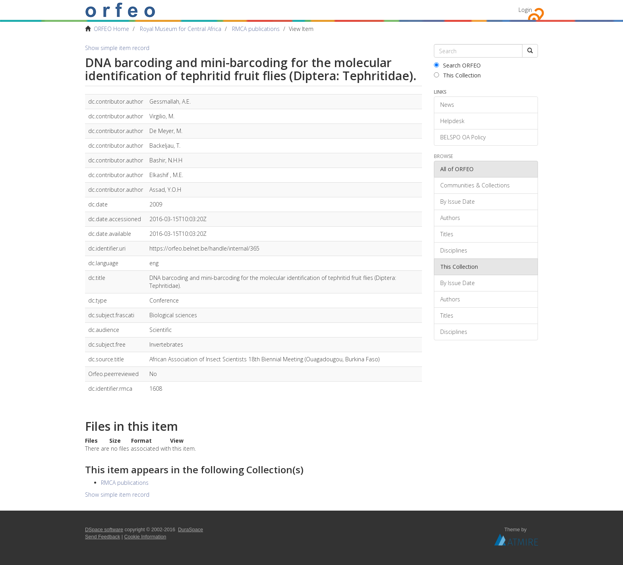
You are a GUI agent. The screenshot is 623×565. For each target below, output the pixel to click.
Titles (446, 234)
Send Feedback (102, 537)
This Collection (457, 75)
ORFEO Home (111, 29)
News (447, 104)
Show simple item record (117, 48)
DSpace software (104, 529)
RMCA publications (256, 29)
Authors (450, 218)
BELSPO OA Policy (463, 137)
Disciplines (453, 250)
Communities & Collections (475, 185)
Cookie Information (145, 537)
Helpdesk (452, 121)
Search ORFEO (457, 65)
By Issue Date (457, 201)
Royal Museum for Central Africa (180, 29)
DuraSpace (190, 529)
